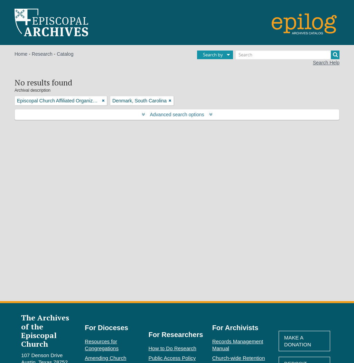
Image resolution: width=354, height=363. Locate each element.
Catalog (65, 54)
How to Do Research (172, 348)
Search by (213, 55)
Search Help (326, 62)
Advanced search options (177, 114)
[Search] (287, 55)
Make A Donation (297, 341)
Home (21, 54)
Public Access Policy (172, 358)
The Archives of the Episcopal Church (45, 330)
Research (42, 54)
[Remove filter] (103, 100)
